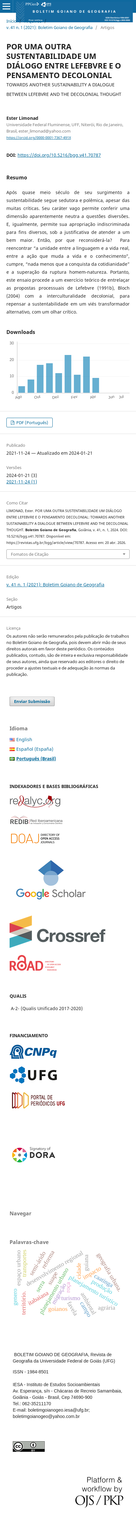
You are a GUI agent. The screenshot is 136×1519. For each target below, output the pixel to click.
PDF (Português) (31, 422)
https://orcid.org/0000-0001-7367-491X (38, 137)
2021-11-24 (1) (21, 482)
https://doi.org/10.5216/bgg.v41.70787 (59, 155)
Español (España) (34, 749)
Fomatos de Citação (30, 554)
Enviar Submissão (32, 701)
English (24, 739)
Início (11, 21)
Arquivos (33, 21)
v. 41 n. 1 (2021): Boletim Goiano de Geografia (49, 27)
